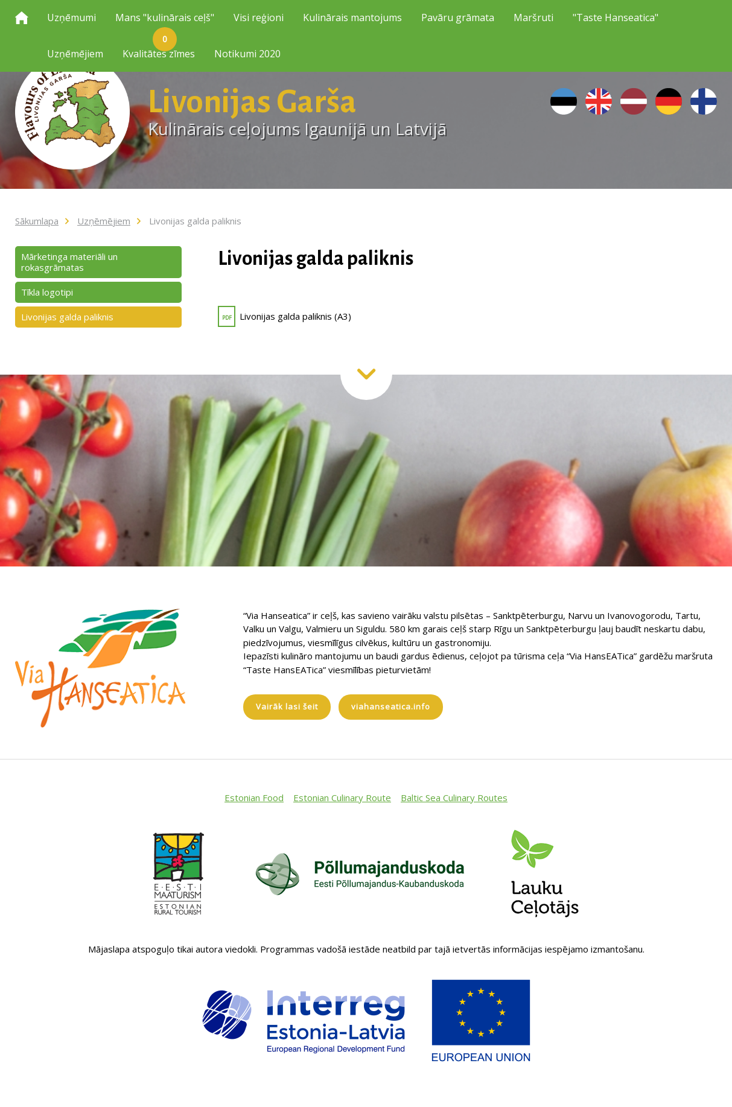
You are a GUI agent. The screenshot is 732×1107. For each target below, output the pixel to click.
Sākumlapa (37, 221)
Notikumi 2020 (247, 53)
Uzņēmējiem (75, 53)
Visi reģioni (259, 17)
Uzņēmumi (71, 17)
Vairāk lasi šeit (287, 706)
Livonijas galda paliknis (195, 221)
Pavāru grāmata (457, 17)
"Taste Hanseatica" (615, 17)
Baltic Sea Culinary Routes (454, 797)
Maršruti (533, 17)
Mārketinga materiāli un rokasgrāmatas (69, 261)
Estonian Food (254, 797)
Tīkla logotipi (47, 292)
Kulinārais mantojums (352, 17)
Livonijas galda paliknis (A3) (284, 316)
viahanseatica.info (390, 706)
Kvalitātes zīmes (159, 53)
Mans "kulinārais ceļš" (164, 23)
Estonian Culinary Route (342, 797)
